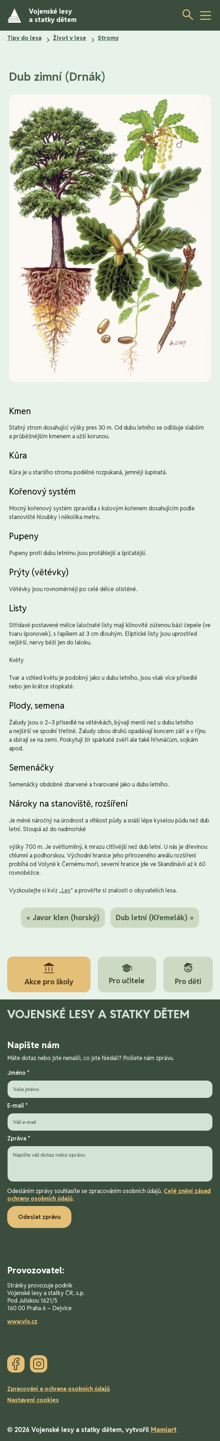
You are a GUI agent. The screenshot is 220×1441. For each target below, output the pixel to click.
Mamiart (164, 1430)
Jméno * (110, 1083)
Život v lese (69, 38)
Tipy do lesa (24, 38)
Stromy (108, 38)
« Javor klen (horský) (63, 917)
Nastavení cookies (33, 1400)
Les (66, 890)
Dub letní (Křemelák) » (155, 917)
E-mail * (110, 1116)
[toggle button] (205, 15)
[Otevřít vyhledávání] (186, 14)
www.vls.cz (22, 1321)
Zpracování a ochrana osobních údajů (58, 1389)
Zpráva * (110, 1159)
